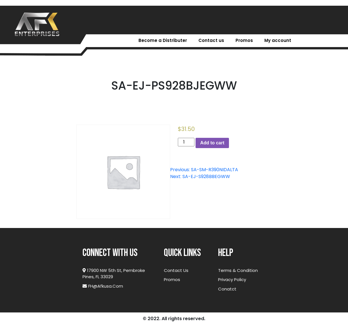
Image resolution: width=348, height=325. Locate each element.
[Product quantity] (186, 142)
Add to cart (212, 142)
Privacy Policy (232, 279)
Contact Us (176, 270)
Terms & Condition (238, 270)
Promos (244, 40)
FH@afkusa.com (103, 286)
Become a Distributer (162, 40)
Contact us (211, 40)
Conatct (227, 289)
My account (277, 40)
